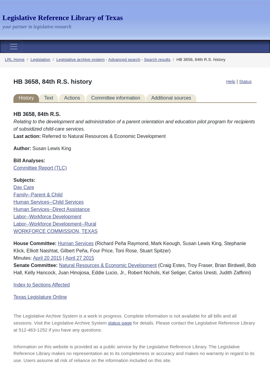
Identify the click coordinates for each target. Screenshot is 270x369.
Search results (157, 59)
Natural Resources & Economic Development (108, 265)
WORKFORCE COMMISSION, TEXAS (55, 231)
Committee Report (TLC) (40, 167)
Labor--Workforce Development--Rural (54, 224)
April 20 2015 (47, 258)
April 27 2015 (79, 258)
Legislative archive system (80, 59)
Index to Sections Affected (41, 284)
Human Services (75, 243)
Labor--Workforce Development (47, 216)
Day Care (23, 187)
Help (230, 81)
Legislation (40, 59)
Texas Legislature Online (40, 297)
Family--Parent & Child (37, 194)
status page (120, 322)
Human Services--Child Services (48, 202)
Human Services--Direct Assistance (51, 209)
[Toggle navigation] (13, 46)
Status (245, 81)
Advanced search (124, 59)
